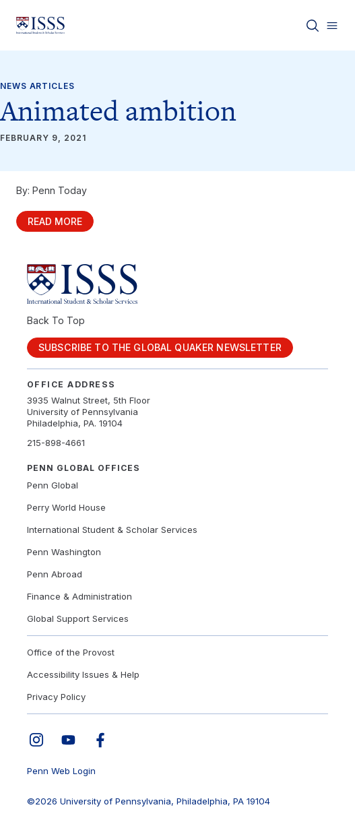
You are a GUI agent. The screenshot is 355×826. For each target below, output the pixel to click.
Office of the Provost (71, 652)
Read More (55, 221)
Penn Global (52, 485)
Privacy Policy (56, 696)
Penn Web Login (61, 770)
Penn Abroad (54, 574)
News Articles (37, 86)
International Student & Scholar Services (112, 529)
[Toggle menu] (332, 25)
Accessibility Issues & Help (83, 674)
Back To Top (56, 320)
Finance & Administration (79, 596)
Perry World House (66, 507)
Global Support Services (78, 618)
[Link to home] (40, 25)
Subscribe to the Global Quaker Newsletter (160, 347)
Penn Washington (64, 551)
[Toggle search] (312, 25)
